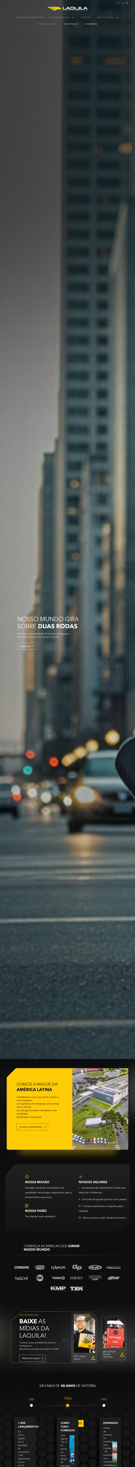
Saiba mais (25, 646)
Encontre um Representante (29, 17)
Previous (65, 1340)
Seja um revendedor (59, 17)
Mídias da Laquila (105, 17)
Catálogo (86, 17)
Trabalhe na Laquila (47, 24)
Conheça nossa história (30, 1127)
